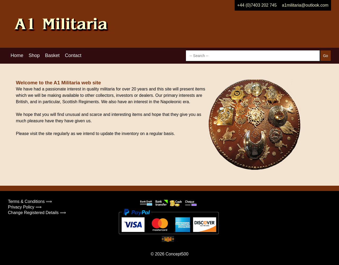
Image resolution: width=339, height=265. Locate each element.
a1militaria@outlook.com (305, 5)
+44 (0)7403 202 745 (257, 5)
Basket (52, 55)
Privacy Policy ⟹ (25, 207)
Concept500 (177, 254)
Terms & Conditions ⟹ (30, 201)
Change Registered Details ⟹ (37, 212)
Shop (34, 55)
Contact (73, 55)
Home (17, 55)
